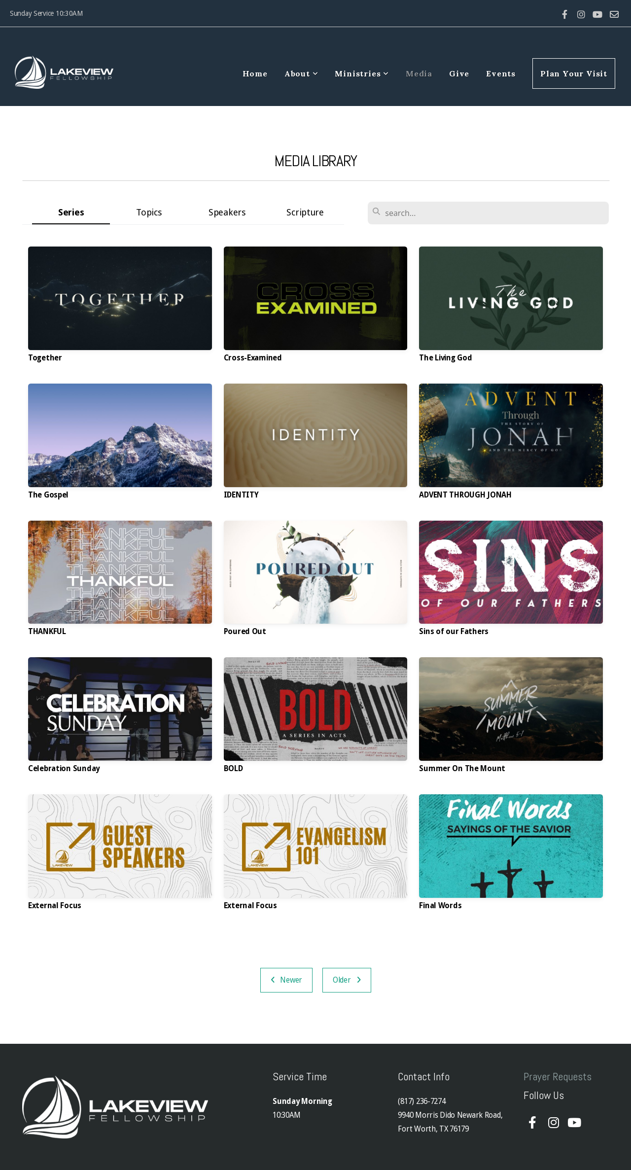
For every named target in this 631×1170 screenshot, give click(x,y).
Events (501, 73)
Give (459, 73)
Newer (287, 980)
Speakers (227, 212)
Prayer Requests (558, 1076)
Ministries (362, 73)
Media (419, 73)
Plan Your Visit (573, 73)
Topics (149, 212)
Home (255, 73)
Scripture (304, 212)
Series (71, 212)
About (301, 73)
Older (347, 980)
